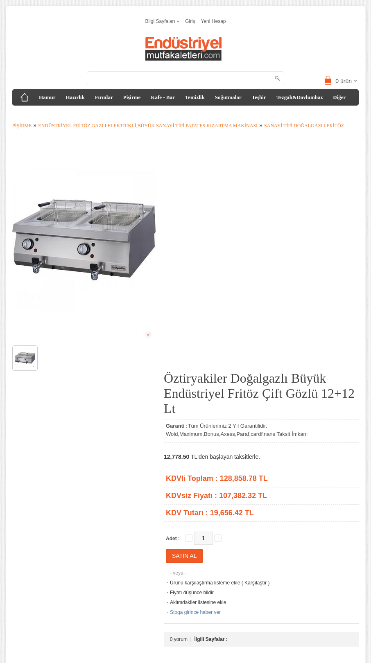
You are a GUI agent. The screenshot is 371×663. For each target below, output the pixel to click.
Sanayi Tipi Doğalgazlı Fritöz (304, 126)
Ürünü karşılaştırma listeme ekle (203, 583)
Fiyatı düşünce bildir (190, 592)
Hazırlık (75, 97)
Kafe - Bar (162, 97)
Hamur (47, 97)
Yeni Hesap (213, 21)
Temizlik (195, 97)
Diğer (339, 97)
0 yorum (179, 639)
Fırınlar (104, 97)
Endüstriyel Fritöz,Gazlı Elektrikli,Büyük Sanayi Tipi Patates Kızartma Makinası (148, 126)
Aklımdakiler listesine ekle (196, 602)
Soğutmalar (228, 97)
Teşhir (259, 97)
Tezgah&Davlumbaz (299, 97)
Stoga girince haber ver (193, 612)
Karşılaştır (255, 583)
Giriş (190, 21)
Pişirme (132, 97)
